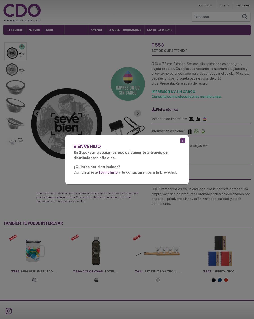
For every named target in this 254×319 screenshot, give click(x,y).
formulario (108, 172)
